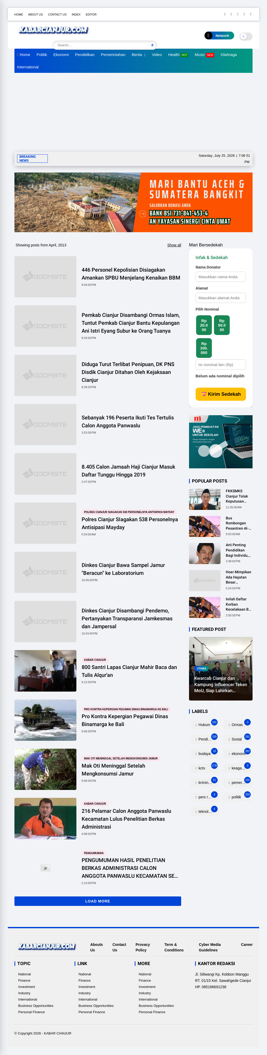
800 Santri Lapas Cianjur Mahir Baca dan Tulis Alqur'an (129, 671)
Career (247, 944)
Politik (41, 54)
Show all (174, 245)
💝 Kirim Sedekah (221, 394)
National (24, 974)
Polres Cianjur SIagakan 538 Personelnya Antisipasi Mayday (129, 512)
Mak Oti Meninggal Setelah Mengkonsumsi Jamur (121, 758)
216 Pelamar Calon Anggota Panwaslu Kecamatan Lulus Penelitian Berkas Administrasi (126, 819)
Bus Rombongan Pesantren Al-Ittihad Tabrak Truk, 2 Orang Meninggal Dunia (237, 523)
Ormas (241, 723)
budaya (207, 752)
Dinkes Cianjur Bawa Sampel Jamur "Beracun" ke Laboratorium (123, 569)
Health (178, 54)
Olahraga (229, 54)
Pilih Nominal (207, 309)
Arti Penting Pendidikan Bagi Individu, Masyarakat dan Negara (239, 550)
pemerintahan (241, 781)
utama (201, 668)
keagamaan (241, 767)
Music (204, 54)
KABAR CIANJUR (57, 1033)
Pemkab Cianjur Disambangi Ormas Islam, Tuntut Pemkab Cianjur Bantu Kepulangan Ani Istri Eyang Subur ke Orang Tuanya (131, 323)
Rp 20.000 (204, 325)
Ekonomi (61, 54)
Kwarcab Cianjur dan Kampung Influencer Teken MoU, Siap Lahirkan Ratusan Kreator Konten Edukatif (220, 685)
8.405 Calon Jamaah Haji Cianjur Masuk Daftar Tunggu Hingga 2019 (128, 471)
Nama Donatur (208, 267)
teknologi (207, 810)
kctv (207, 767)
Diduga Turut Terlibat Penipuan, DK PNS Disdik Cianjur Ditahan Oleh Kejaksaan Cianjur (128, 372)
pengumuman (93, 852)
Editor (91, 14)
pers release (207, 796)
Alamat (202, 288)
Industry (24, 993)
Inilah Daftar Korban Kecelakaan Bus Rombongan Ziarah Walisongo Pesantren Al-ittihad (239, 604)
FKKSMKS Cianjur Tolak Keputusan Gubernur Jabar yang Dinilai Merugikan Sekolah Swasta (239, 496)
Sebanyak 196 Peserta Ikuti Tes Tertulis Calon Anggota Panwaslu (128, 421)
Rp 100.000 (204, 348)
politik (241, 796)
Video (157, 54)
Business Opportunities (36, 1006)
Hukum (207, 723)
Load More (97, 901)
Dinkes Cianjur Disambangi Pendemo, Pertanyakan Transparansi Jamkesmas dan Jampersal (127, 618)
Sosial (241, 738)
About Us (35, 14)
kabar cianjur (95, 659)
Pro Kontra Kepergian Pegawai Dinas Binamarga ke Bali (126, 709)
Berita (137, 54)
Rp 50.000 (222, 325)
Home (18, 14)
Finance (24, 980)
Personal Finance (31, 1012)
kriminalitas (207, 781)
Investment (26, 987)
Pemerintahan (113, 54)
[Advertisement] (133, 112)
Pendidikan (85, 54)
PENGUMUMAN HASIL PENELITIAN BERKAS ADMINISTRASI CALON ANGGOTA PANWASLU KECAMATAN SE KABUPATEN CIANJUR (128, 868)
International (28, 67)
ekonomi (241, 752)
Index (76, 14)
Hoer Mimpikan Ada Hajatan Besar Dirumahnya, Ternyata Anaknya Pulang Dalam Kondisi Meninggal (238, 577)
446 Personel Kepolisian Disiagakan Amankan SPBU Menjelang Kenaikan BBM (131, 274)
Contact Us (57, 14)
